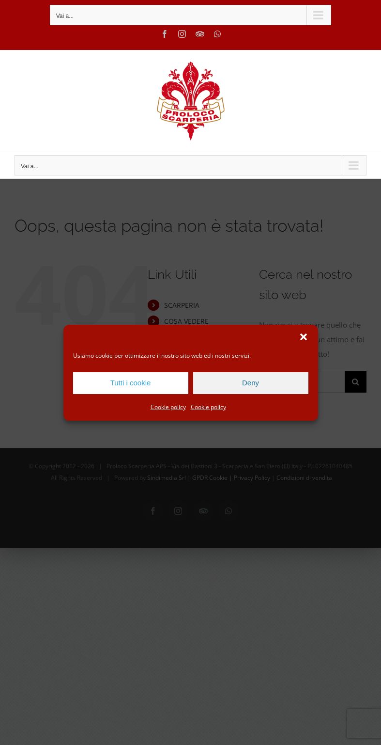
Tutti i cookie (130, 383)
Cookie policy (168, 407)
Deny (250, 383)
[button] (303, 337)
